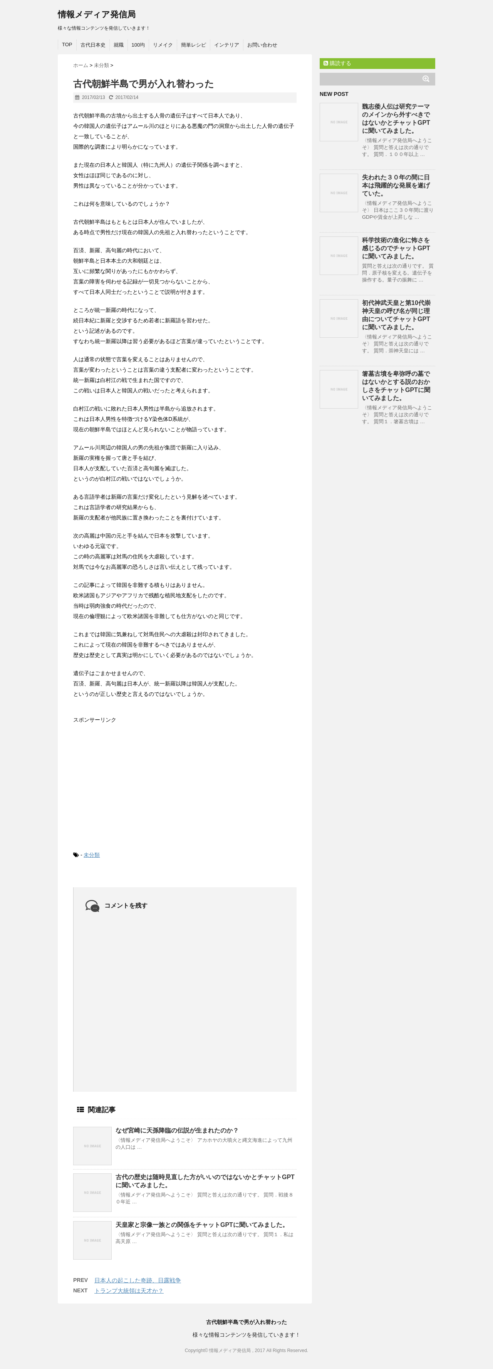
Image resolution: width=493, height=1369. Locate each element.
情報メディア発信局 (97, 14)
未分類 (92, 855)
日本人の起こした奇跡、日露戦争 (137, 1280)
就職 (119, 45)
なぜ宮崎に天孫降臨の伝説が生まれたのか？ (177, 1130)
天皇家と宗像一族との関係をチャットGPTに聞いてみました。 (202, 1225)
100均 (138, 45)
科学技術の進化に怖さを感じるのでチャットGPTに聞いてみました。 (396, 248)
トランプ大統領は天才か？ (129, 1290)
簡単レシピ (193, 45)
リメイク (163, 45)
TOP (67, 44)
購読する (337, 63)
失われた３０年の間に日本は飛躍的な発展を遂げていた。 (396, 185)
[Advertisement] (131, 781)
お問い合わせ (262, 45)
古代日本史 (93, 45)
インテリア (226, 45)
